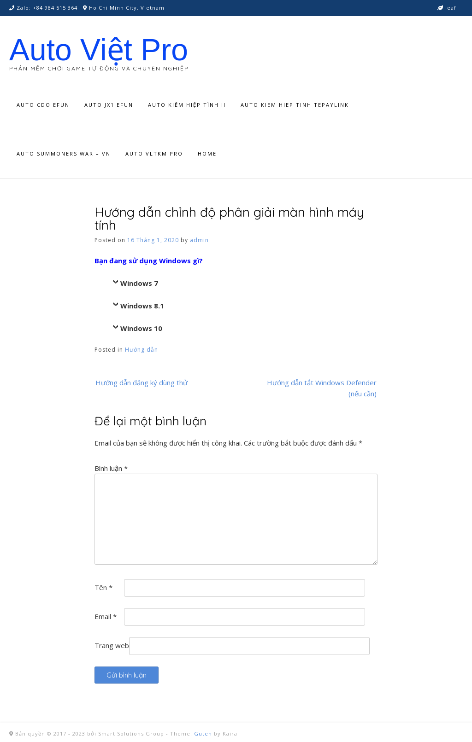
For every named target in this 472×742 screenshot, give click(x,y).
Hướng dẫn (141, 350)
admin (199, 240)
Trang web (111, 645)
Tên (103, 587)
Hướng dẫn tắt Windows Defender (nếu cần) (322, 388)
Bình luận (111, 468)
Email (105, 616)
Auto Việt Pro (98, 50)
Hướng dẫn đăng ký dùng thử (141, 382)
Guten (203, 733)
